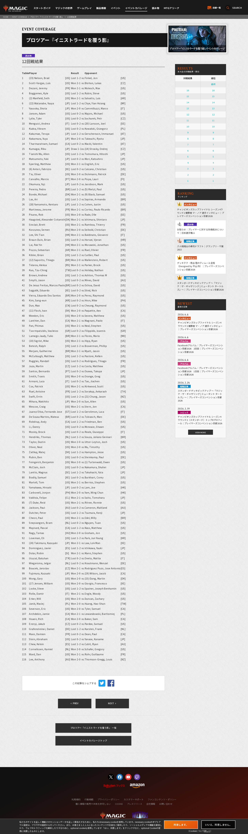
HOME (6, 16)
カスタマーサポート (134, 799)
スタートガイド (42, 8)
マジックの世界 (63, 8)
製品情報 (101, 8)
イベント (116, 8)
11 (188, 120)
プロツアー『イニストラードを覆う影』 (47, 16)
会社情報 (150, 803)
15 (188, 96)
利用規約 (76, 799)
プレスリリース (134, 803)
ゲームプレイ (84, 8)
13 (188, 108)
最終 (213, 84)
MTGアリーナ (171, 8)
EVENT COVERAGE (19, 16)
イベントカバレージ (136, 8)
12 (188, 114)
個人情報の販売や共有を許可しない (93, 803)
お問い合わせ (165, 803)
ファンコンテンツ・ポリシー (162, 799)
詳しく (207, 830)
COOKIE (119, 803)
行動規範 (89, 799)
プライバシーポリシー (108, 799)
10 (188, 126)
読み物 (155, 8)
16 (188, 90)
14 (188, 102)
